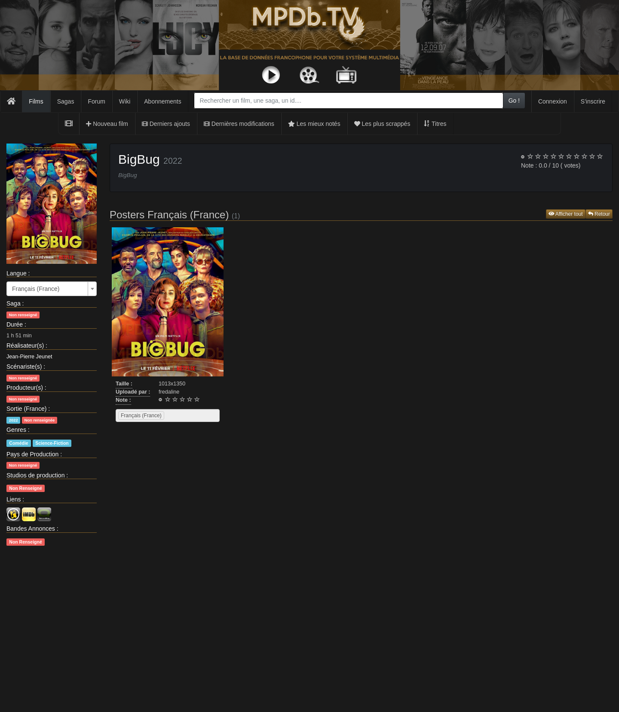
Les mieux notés (314, 123)
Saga (13, 303)
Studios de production (35, 475)
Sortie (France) (26, 408)
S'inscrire (593, 101)
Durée (14, 324)
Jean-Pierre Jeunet (29, 357)
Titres (435, 123)
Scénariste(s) (24, 366)
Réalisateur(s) (25, 345)
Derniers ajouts (166, 123)
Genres (16, 429)
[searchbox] (177, 415)
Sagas (65, 101)
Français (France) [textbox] (35, 288)
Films (36, 101)
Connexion (552, 101)
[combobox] (348, 100)
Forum (96, 101)
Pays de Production (32, 454)
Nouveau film (107, 123)
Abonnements (162, 101)
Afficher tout (566, 214)
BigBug (139, 159)
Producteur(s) (24, 387)
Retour (599, 214)
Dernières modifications (239, 123)
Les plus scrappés (382, 123)
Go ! (514, 100)
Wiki (124, 101)
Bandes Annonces (30, 528)
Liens (13, 499)
